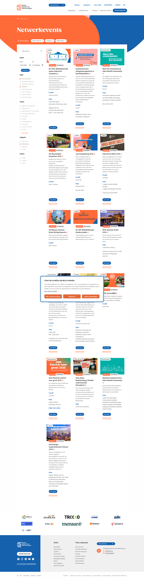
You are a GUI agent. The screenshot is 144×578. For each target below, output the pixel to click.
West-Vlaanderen (27, 97)
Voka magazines (58, 563)
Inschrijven (80, 127)
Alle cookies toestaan (53, 296)
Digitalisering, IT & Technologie (30, 111)
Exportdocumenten (59, 565)
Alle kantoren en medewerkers (26, 564)
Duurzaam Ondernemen (29, 113)
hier (52, 112)
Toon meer (25, 133)
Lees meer (53, 128)
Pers (21, 575)
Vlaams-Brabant (26, 94)
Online (24, 163)
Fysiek (24, 158)
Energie (24, 119)
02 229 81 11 (108, 551)
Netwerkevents (83, 10)
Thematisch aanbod (59, 556)
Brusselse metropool (28, 84)
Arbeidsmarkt (26, 108)
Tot (33, 62)
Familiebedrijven (26, 121)
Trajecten (95, 10)
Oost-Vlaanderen (27, 92)
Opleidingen (71, 10)
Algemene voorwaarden (75, 575)
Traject (24, 149)
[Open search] (125, 5)
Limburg (48, 41)
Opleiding (25, 146)
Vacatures (86, 5)
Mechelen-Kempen (27, 89)
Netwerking (60, 41)
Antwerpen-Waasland (28, 81)
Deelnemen (79, 418)
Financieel (25, 124)
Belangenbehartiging (59, 558)
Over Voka (97, 5)
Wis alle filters (24, 40)
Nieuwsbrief (26, 575)
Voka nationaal (36, 41)
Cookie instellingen (106, 575)
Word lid (39, 575)
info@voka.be (108, 553)
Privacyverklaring (87, 575)
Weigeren (72, 296)
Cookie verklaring (96, 575)
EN (17, 575)
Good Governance (27, 127)
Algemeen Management (28, 106)
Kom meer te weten (50, 291)
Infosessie (25, 141)
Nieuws (77, 5)
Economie (25, 116)
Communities (57, 554)
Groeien (24, 129)
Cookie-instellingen (90, 296)
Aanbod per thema (105, 10)
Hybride (24, 160)
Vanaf (21, 62)
